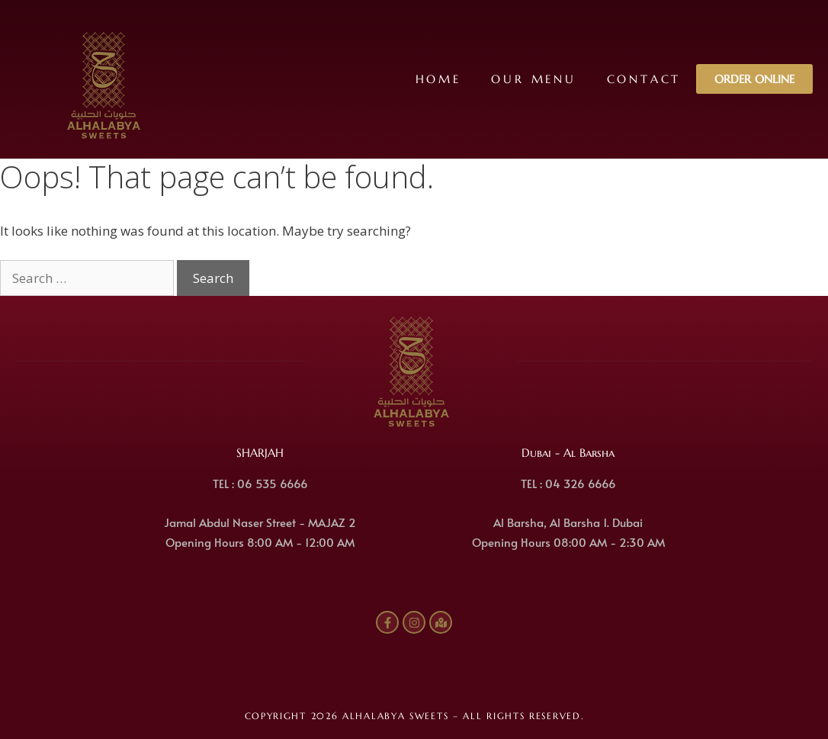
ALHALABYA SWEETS (395, 715)
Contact (643, 79)
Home (438, 79)
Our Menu (533, 79)
